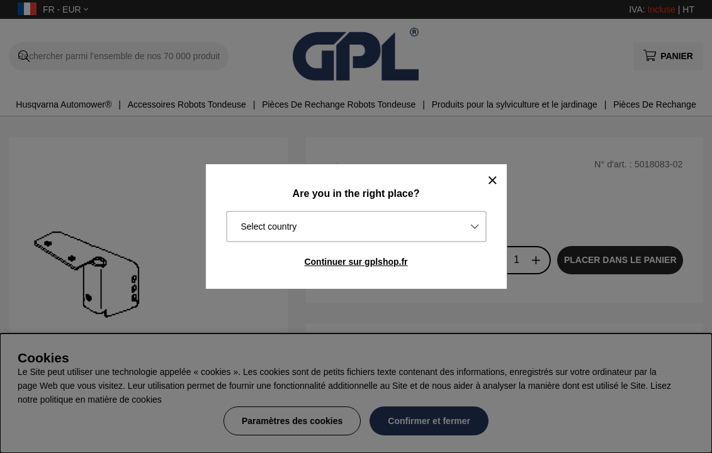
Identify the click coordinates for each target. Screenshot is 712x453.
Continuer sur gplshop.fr (355, 262)
